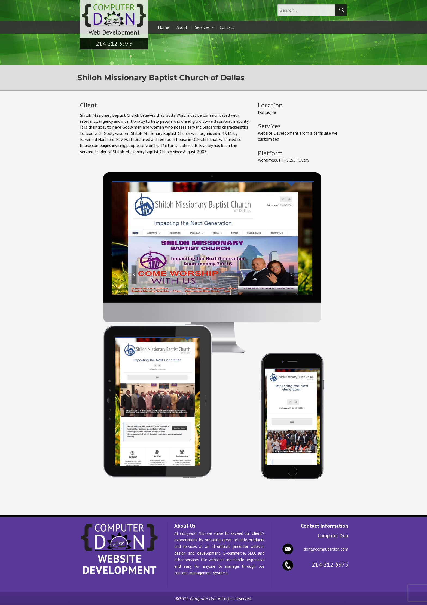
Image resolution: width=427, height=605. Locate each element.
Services (204, 27)
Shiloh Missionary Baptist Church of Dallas (161, 77)
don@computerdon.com (326, 549)
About (182, 27)
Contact (227, 27)
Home (163, 27)
